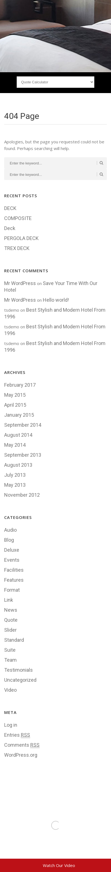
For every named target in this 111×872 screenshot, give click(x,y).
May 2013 (15, 485)
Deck (9, 228)
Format (12, 590)
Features (14, 580)
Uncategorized (20, 680)
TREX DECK (16, 248)
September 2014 (22, 425)
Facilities (14, 570)
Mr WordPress (20, 283)
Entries (17, 735)
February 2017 (20, 385)
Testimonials (18, 670)
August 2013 (18, 465)
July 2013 (15, 475)
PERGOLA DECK (21, 238)
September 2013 (22, 455)
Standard (14, 640)
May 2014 (15, 445)
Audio (10, 530)
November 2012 (22, 495)
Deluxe (11, 550)
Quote (11, 620)
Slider (10, 630)
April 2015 (15, 405)
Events (11, 560)
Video (10, 690)
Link (8, 600)
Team (10, 660)
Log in (10, 725)
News (10, 610)
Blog (9, 540)
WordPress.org (20, 755)
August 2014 (18, 435)
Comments (22, 745)
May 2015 (15, 395)
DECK (10, 208)
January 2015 (19, 415)
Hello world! (56, 300)
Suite (10, 650)
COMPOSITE (18, 218)
